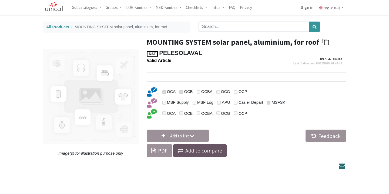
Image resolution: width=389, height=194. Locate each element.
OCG (225, 91)
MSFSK (278, 102)
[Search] (314, 27)
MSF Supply (178, 102)
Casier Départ (251, 102)
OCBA (207, 91)
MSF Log (205, 102)
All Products (57, 27)
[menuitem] (232, 7)
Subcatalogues (85, 7)
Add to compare (203, 150)
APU (226, 102)
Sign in (307, 7)
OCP (243, 91)
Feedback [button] (325, 136)
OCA (171, 91)
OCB (188, 91)
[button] (178, 136)
